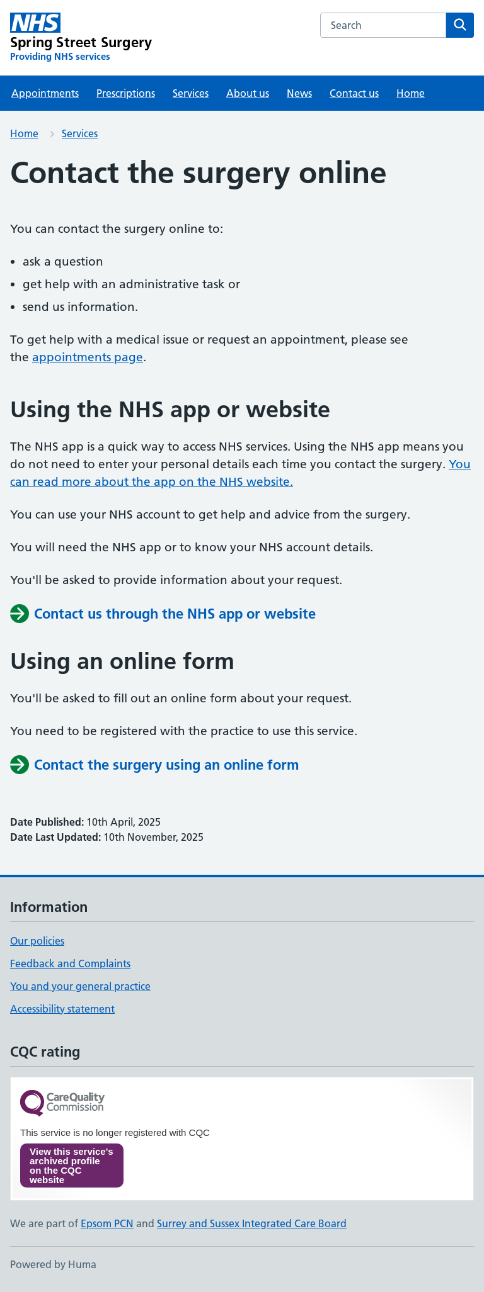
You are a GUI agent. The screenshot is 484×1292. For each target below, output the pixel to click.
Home (410, 93)
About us (247, 93)
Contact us (354, 93)
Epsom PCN (107, 1223)
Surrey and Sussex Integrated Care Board (252, 1223)
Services (191, 93)
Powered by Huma (53, 1264)
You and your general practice (80, 986)
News (299, 93)
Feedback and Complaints (70, 963)
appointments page (87, 357)
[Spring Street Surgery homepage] (81, 38)
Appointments (45, 93)
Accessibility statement (62, 1009)
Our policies (37, 941)
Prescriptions (125, 93)
